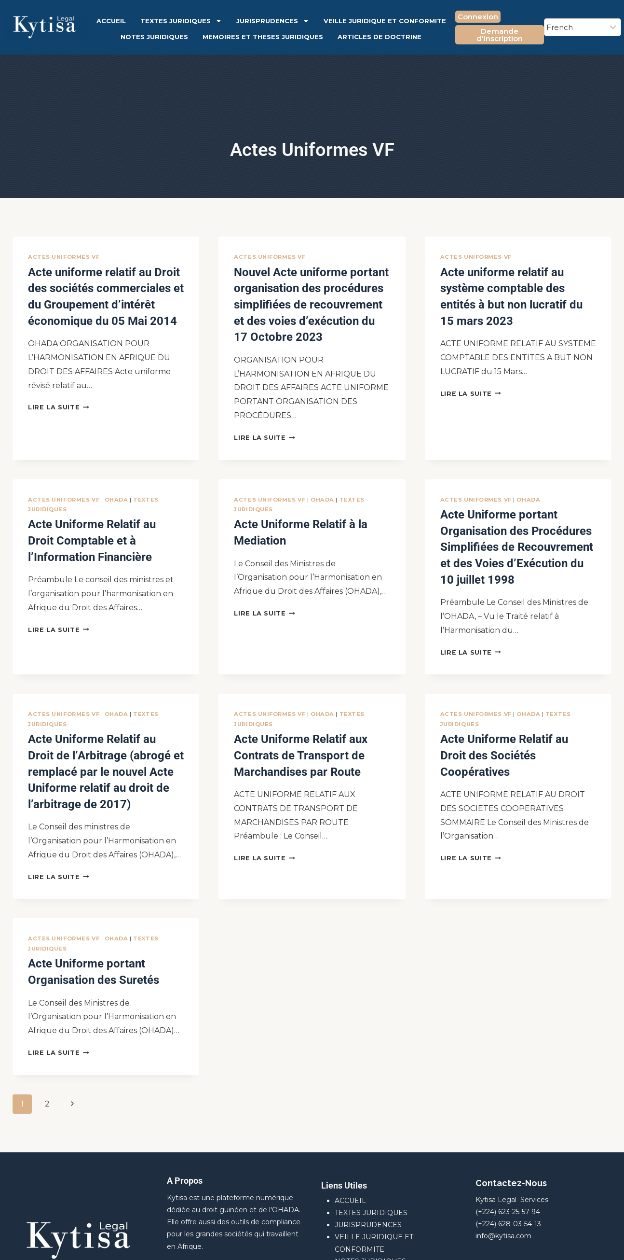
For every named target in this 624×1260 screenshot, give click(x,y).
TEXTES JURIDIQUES (181, 21)
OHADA (116, 481)
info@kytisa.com (503, 1150)
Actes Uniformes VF (63, 256)
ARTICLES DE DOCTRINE (379, 37)
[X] (602, 1243)
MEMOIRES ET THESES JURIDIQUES (263, 37)
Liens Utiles (344, 1099)
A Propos (185, 1095)
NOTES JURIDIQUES (154, 37)
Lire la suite (58, 392)
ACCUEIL (111, 21)
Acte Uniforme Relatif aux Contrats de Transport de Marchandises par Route (309, 701)
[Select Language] (582, 27)
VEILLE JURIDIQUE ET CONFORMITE (385, 21)
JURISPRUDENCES (272, 21)
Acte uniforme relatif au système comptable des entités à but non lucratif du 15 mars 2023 (510, 283)
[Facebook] (581, 1243)
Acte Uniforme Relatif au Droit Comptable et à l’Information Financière (92, 517)
